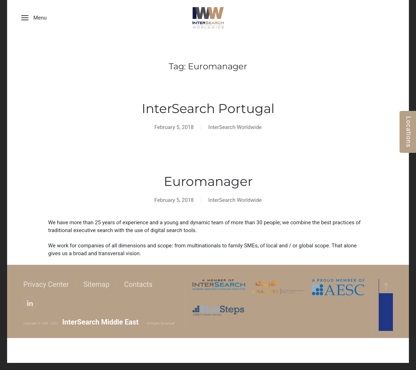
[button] (34, 18)
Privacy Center (45, 284)
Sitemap (95, 284)
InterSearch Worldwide (234, 127)
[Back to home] (208, 18)
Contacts (137, 284)
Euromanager (208, 181)
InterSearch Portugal (208, 108)
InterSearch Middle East (99, 322)
